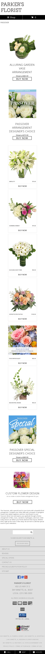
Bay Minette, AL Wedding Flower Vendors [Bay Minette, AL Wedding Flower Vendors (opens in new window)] (23, 639)
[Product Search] (23, 532)
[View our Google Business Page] (22, 578)
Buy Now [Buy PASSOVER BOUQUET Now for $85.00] (22, 363)
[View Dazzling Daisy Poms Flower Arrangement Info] (22, 251)
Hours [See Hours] (37, 652)
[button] (22, 615)
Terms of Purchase (23, 646)
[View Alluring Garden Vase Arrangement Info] (22, 45)
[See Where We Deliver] (22, 543)
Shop (11, 17)
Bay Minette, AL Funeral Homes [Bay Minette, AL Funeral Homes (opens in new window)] (12, 636)
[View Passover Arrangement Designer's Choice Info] (22, 104)
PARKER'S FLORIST (12, 7)
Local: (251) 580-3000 (22, 593)
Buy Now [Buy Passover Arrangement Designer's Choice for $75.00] (22, 138)
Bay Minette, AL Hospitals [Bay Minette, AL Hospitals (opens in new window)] (35, 636)
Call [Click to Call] (7, 652)
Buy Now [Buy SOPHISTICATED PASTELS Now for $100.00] (22, 319)
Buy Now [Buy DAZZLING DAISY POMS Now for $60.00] (22, 274)
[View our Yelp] (25, 578)
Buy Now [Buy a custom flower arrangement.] (22, 502)
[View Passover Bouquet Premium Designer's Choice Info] (22, 340)
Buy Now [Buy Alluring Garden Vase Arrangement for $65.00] (22, 78)
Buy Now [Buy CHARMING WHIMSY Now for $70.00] (22, 230)
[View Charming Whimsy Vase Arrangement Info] (22, 207)
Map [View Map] (22, 652)
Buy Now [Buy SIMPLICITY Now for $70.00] (22, 186)
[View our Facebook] (19, 578)
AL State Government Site (32, 643)
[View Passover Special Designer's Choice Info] (22, 430)
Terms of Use (37, 646)
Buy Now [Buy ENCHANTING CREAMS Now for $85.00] (22, 407)
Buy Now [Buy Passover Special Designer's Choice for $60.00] (22, 460)
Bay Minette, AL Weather (12, 643)
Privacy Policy (8, 646)
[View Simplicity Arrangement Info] (22, 162)
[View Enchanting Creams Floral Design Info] (22, 384)
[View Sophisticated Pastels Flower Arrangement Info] (22, 295)
